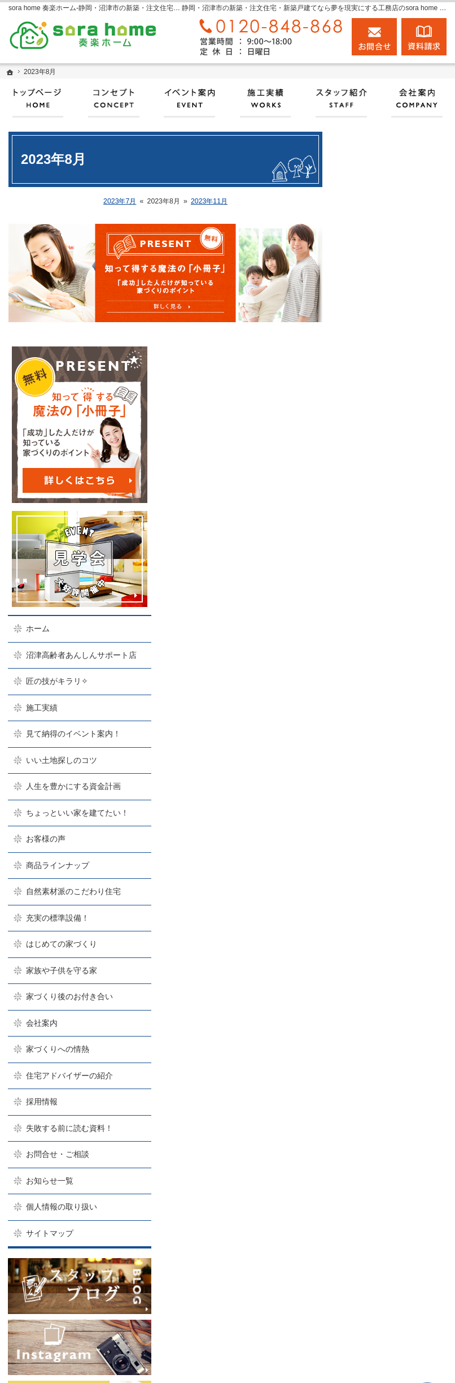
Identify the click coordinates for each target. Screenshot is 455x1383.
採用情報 (373, 903)
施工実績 (373, 449)
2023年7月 (119, 201)
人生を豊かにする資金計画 (396, 543)
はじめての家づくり (392, 725)
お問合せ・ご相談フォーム (387, 1286)
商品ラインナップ (389, 636)
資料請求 (424, 36)
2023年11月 (209, 201)
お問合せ (374, 36)
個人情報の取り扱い (392, 1018)
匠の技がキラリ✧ (388, 423)
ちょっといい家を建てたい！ (396, 579)
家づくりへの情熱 (389, 841)
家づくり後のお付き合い (396, 783)
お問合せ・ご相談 (389, 965)
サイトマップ (381, 1044)
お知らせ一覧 (381, 991)
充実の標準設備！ (389, 699)
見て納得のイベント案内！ (396, 481)
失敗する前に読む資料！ (392, 934)
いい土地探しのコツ (392, 512)
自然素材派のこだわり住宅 (396, 668)
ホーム (369, 361)
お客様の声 (377, 610)
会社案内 (373, 814)
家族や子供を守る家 (392, 752)
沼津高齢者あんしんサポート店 (396, 392)
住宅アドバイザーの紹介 (396, 872)
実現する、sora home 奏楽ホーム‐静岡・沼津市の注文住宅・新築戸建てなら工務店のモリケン (242, 1363)
